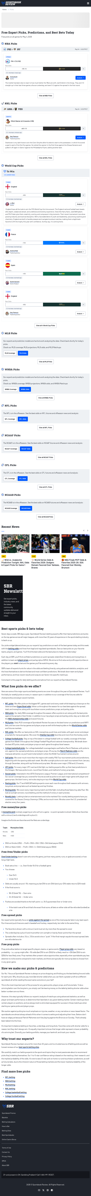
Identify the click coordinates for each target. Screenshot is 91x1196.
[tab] (83, 69)
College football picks (14, 738)
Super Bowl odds (24, 706)
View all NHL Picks (45, 158)
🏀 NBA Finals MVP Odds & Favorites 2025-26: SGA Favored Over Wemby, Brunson (73, 564)
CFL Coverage (10, 478)
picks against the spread (39, 920)
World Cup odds (59, 779)
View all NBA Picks (45, 96)
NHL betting (10, 1088)
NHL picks (9, 732)
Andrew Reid (14, 251)
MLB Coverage (10, 353)
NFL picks (9, 703)
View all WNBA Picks (45, 398)
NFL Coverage (10, 419)
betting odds (13, 648)
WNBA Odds (25, 389)
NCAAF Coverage (11, 449)
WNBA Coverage (10, 389)
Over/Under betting (9, 856)
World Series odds (79, 725)
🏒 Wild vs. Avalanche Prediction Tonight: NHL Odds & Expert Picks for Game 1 (15, 562)
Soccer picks (10, 774)
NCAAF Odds (26, 449)
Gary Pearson (14, 136)
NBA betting (10, 1081)
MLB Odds (23, 353)
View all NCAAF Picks (45, 457)
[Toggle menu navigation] (88, 3)
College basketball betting (16, 1092)
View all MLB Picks (45, 362)
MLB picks (9, 722)
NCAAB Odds (26, 508)
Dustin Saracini (14, 281)
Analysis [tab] (80, 78)
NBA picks (9, 713)
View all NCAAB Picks (45, 517)
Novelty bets (10, 796)
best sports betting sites (29, 1047)
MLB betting (10, 1085)
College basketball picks (15, 748)
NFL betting (10, 1077)
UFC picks (9, 767)
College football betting (15, 1096)
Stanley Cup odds (47, 735)
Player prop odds (66, 949)
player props (23, 660)
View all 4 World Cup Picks (45, 325)
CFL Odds (22, 478)
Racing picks (10, 783)
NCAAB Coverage (11, 508)
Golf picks (9, 757)
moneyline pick (9, 812)
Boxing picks (10, 790)
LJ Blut (12, 203)
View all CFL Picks (45, 487)
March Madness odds (68, 751)
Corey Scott (13, 77)
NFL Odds (22, 419)
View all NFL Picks (45, 428)
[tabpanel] (45, 84)
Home (4, 9)
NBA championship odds (18, 719)
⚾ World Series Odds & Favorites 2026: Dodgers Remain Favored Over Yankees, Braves (45, 564)
